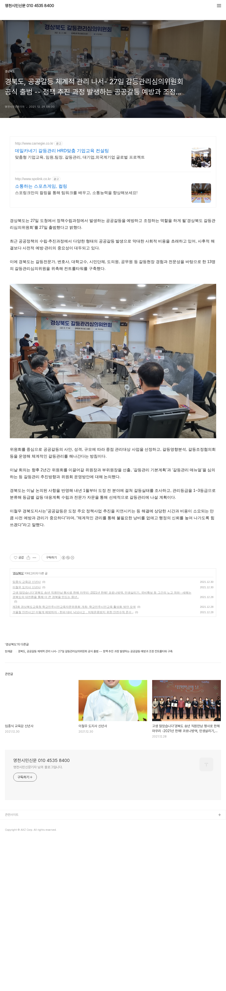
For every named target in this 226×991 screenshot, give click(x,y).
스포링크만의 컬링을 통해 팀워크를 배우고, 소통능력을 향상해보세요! (76, 193)
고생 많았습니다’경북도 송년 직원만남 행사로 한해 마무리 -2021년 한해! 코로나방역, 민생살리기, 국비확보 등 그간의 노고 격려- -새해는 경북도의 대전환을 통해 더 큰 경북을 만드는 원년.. (102, 595)
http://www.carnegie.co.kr (34, 143)
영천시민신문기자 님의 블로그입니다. (38, 767)
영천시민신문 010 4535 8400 (29, 6)
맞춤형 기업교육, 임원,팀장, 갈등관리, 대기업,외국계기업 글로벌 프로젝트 (80, 157)
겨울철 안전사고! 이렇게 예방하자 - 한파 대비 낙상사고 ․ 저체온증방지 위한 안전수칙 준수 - (73, 612)
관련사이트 (11, 815)
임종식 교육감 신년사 (27, 582)
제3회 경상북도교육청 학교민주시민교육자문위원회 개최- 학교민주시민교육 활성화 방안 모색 (74, 607)
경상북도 (18, 573)
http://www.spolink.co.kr (33, 179)
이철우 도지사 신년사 (27, 587)
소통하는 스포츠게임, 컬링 (41, 186)
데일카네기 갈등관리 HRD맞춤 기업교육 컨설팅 (62, 150)
